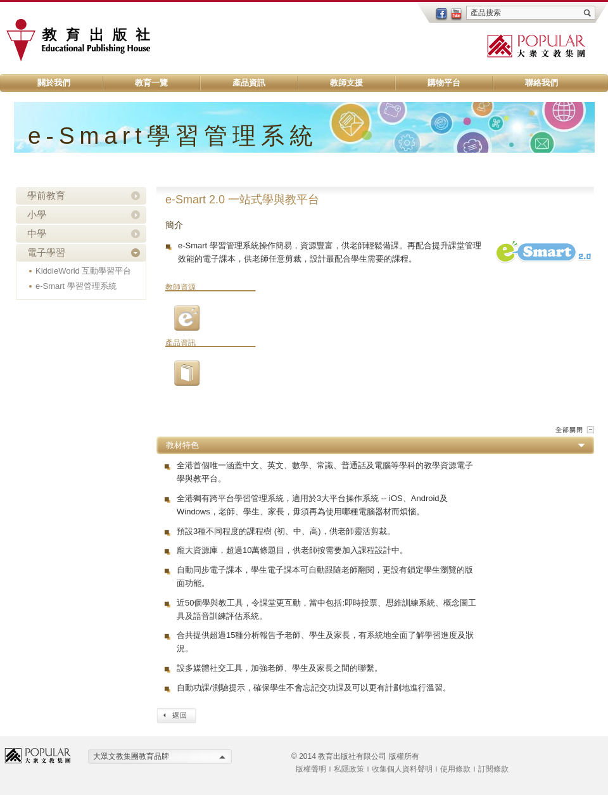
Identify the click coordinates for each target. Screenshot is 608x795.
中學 (36, 233)
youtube (456, 14)
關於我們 (53, 82)
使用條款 (455, 769)
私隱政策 (349, 769)
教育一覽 (151, 82)
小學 (36, 214)
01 (187, 373)
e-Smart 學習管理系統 (76, 286)
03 (187, 318)
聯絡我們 (541, 82)
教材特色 (182, 445)
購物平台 (444, 82)
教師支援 (346, 82)
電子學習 (46, 252)
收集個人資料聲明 (402, 769)
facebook (441, 14)
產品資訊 (248, 82)
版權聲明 (311, 769)
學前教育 (46, 195)
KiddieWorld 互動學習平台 (83, 271)
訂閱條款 (493, 769)
